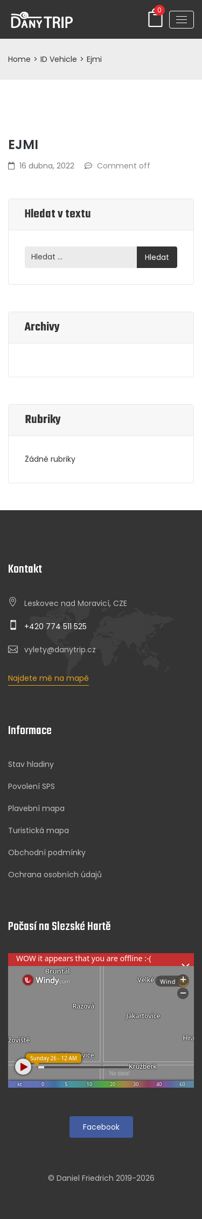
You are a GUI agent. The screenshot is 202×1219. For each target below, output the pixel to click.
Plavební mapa (36, 808)
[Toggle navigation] (181, 20)
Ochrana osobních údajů (55, 874)
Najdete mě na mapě (48, 678)
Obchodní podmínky (47, 852)
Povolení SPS (31, 786)
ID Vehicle (58, 59)
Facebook (101, 1127)
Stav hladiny (31, 764)
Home (19, 59)
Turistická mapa (38, 830)
